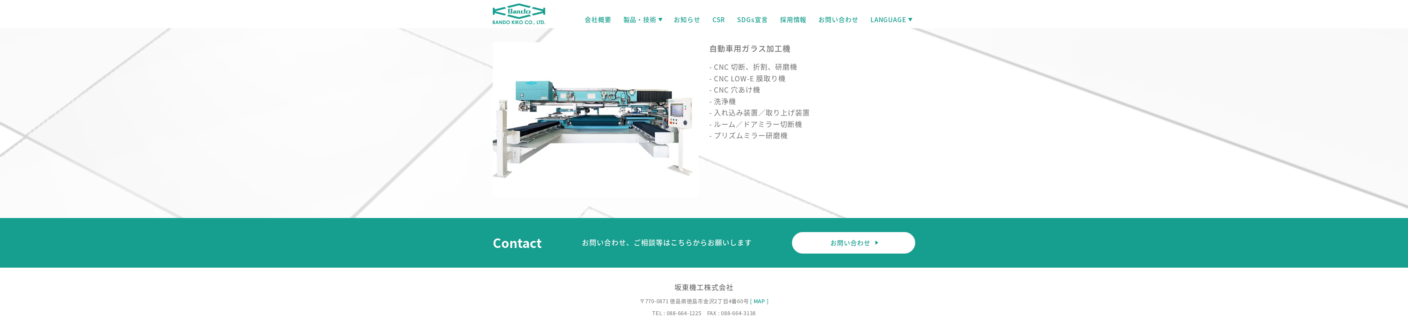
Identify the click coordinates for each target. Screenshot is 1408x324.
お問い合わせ (838, 19)
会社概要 (598, 19)
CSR (718, 19)
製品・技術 (642, 19)
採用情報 (793, 19)
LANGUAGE (891, 19)
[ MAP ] (759, 301)
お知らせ (687, 19)
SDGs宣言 (752, 19)
